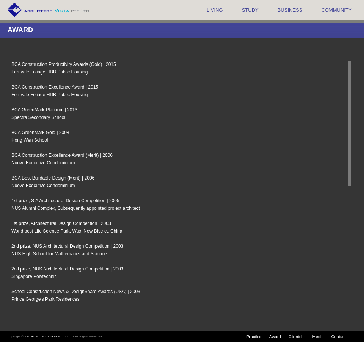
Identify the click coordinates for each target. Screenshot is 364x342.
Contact (338, 336)
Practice (254, 336)
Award (275, 336)
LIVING (215, 10)
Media (318, 336)
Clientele (297, 336)
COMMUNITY (336, 10)
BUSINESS (290, 10)
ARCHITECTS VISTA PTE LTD (45, 336)
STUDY (250, 10)
